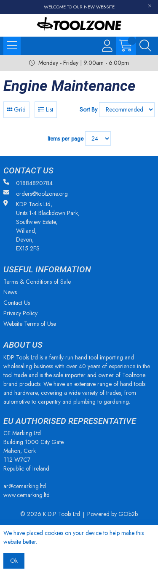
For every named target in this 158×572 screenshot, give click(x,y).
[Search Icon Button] (145, 46)
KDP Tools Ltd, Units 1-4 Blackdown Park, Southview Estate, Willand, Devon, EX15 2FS (41, 226)
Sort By (88, 109)
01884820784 (28, 183)
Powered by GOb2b (112, 514)
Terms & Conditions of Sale (37, 281)
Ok (14, 560)
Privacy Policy (20, 313)
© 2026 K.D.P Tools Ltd (50, 514)
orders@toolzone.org (35, 193)
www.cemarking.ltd (26, 495)
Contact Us (16, 302)
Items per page (65, 138)
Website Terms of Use (29, 323)
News (10, 292)
